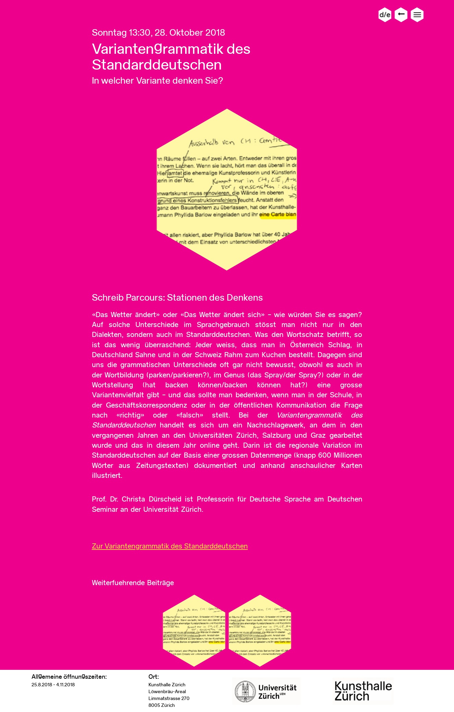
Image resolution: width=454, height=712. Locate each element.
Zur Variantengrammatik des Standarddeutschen (170, 546)
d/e (385, 14)
